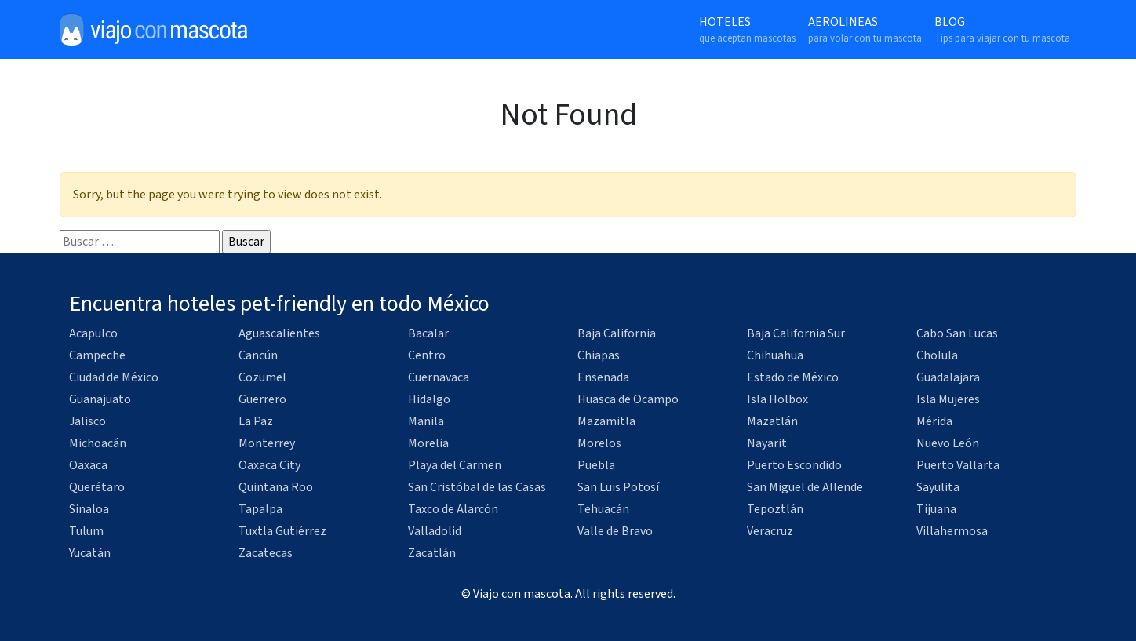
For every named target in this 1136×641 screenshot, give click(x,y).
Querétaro (97, 487)
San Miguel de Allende (805, 487)
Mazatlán (772, 421)
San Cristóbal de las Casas (477, 487)
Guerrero (262, 399)
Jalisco (87, 421)
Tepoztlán (775, 509)
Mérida (934, 421)
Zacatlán (432, 553)
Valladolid (434, 531)
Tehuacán (603, 509)
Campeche (97, 355)
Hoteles (747, 29)
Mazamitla (606, 421)
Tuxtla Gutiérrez (282, 531)
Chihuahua (775, 355)
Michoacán (97, 443)
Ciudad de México (113, 377)
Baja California (616, 333)
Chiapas (598, 355)
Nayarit (767, 443)
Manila (426, 421)
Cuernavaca (438, 377)
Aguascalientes (279, 333)
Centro (427, 355)
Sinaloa (89, 509)
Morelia (428, 443)
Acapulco (93, 333)
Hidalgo (429, 399)
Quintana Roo (275, 487)
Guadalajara (948, 377)
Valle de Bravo (615, 531)
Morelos (599, 443)
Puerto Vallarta (957, 465)
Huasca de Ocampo (628, 399)
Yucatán (90, 553)
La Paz (255, 421)
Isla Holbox (777, 399)
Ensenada (603, 377)
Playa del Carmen (454, 465)
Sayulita (937, 487)
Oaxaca (88, 465)
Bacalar (428, 333)
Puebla (596, 465)
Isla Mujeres (948, 399)
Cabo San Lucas (957, 333)
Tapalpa (260, 509)
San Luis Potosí (618, 487)
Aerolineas (865, 29)
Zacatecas (265, 553)
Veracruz (770, 531)
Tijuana (936, 509)
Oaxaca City (269, 465)
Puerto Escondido (794, 465)
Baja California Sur (796, 333)
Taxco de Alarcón (453, 509)
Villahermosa (952, 531)
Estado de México (793, 377)
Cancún (258, 355)
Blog (1002, 29)
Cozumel (262, 377)
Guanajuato (100, 399)
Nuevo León (947, 443)
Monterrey (266, 443)
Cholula (937, 355)
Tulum (86, 531)
